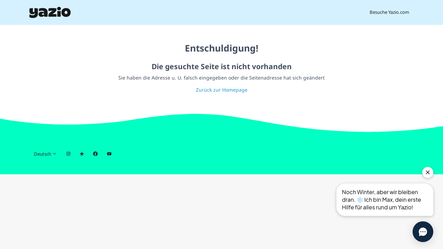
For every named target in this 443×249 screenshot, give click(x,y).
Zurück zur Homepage (221, 89)
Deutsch (45, 154)
